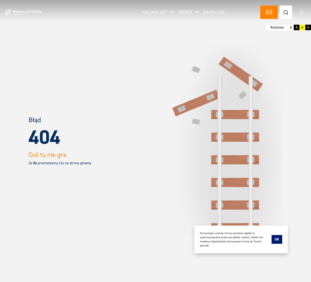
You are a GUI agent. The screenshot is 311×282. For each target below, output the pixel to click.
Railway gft (158, 12)
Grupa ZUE (214, 12)
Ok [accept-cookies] (277, 239)
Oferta (188, 12)
